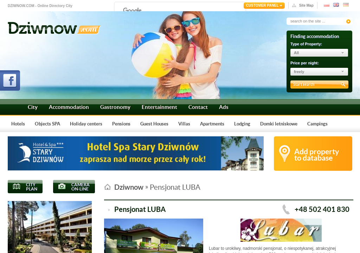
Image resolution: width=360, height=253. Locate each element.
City (33, 107)
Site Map (306, 5)
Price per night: (304, 63)
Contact (198, 107)
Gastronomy (115, 107)
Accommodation (69, 107)
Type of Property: (306, 44)
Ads (224, 107)
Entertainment (159, 107)
